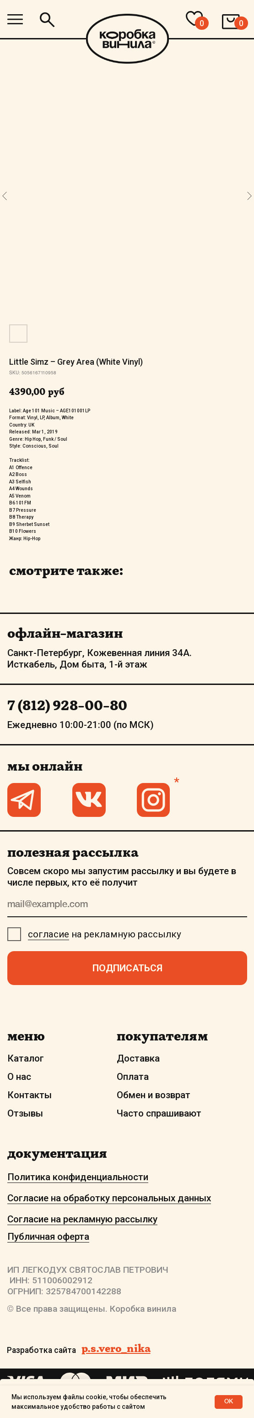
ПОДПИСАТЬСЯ (127, 968)
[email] (127, 905)
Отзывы (25, 1113)
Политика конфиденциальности (77, 1177)
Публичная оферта (48, 1236)
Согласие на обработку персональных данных (109, 1198)
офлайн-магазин (65, 633)
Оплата (133, 1076)
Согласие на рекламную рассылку (82, 1219)
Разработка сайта (41, 1350)
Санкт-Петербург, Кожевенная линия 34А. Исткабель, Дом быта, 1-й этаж (99, 658)
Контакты (29, 1095)
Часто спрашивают (159, 1113)
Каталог (25, 1058)
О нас (19, 1076)
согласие (48, 934)
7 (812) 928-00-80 (67, 705)
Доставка (138, 1058)
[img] (15, 19)
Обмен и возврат (153, 1095)
